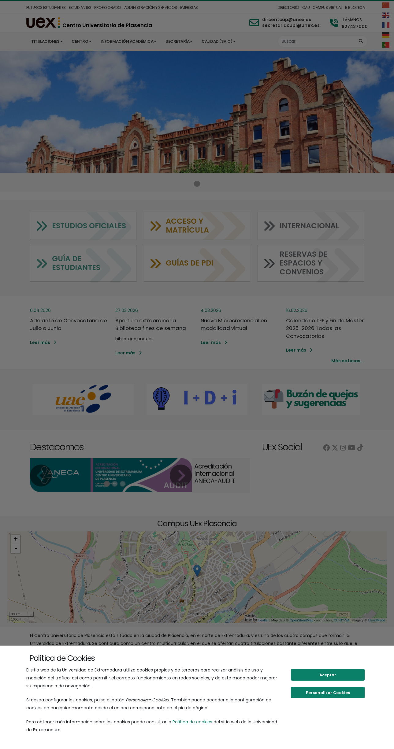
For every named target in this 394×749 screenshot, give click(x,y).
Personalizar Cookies (328, 692)
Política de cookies (192, 722)
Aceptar (327, 675)
